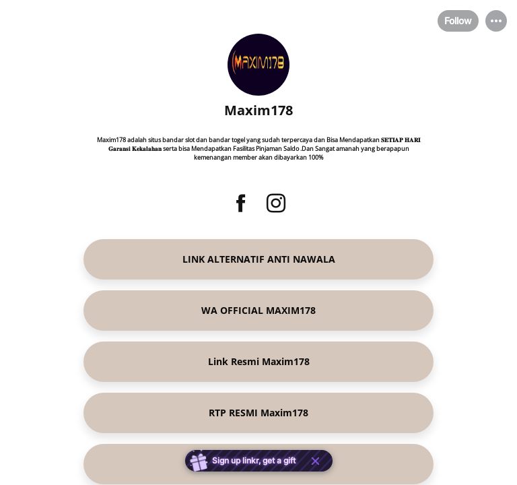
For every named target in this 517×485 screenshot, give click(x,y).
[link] (258, 259)
